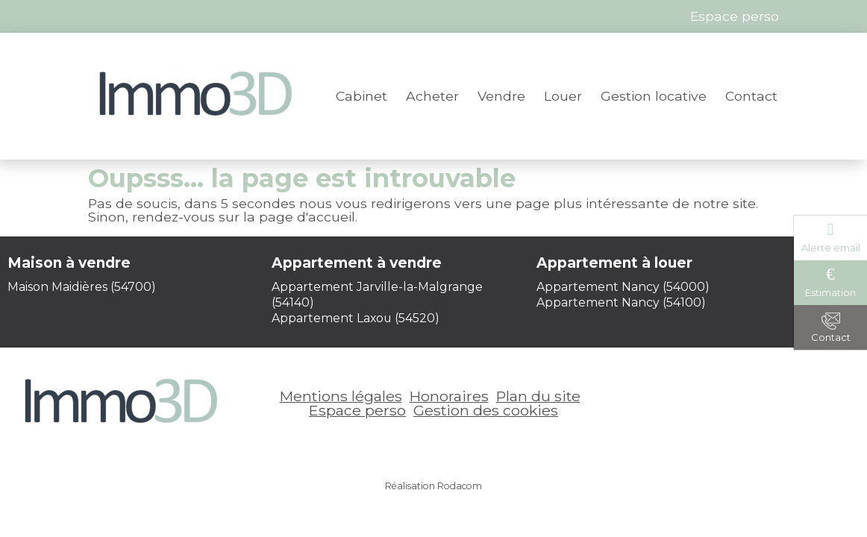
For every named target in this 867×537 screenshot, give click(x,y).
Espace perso (357, 410)
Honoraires (449, 396)
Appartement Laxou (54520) (355, 318)
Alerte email (830, 248)
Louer (563, 96)
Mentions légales (341, 396)
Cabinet (361, 96)
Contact (751, 96)
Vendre (501, 96)
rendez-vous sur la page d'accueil (243, 216)
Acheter (432, 96)
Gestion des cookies (485, 410)
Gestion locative (654, 96)
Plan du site (538, 396)
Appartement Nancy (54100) (621, 302)
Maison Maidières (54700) (81, 287)
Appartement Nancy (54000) (623, 287)
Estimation (830, 292)
